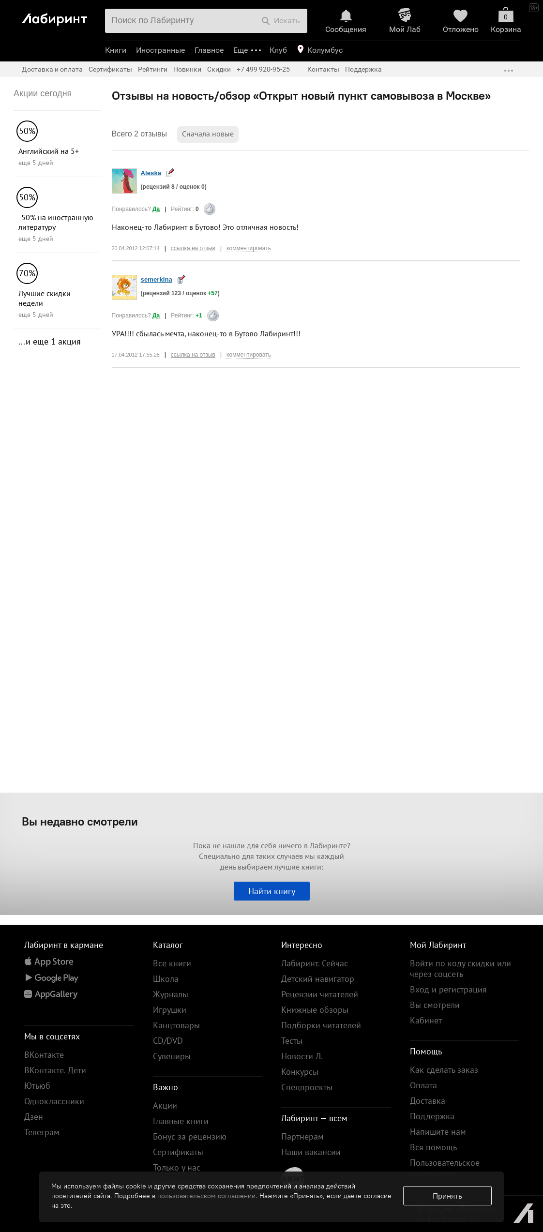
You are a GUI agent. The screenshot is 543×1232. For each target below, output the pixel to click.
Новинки (187, 69)
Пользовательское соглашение (445, 1168)
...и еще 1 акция (49, 341)
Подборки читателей (321, 1025)
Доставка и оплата (52, 69)
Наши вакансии (311, 1151)
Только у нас (176, 1167)
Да (156, 209)
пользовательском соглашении (206, 1195)
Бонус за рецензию (189, 1136)
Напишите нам (438, 1131)
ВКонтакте (44, 1054)
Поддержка (363, 69)
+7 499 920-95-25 (263, 69)
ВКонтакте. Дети (55, 1070)
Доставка (427, 1100)
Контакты (323, 69)
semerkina (156, 279)
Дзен (33, 1116)
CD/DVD (168, 1040)
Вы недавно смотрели (80, 821)
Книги (115, 50)
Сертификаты (110, 69)
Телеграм (42, 1132)
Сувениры (172, 1056)
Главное (209, 50)
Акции (165, 1105)
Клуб (278, 50)
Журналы (170, 994)
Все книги (172, 963)
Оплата (423, 1085)
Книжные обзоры (314, 1009)
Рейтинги (152, 69)
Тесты (291, 1040)
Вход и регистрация (448, 989)
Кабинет (426, 1020)
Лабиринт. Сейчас (314, 963)
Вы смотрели (435, 1004)
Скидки (219, 69)
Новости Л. (302, 1056)
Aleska (151, 173)
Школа (166, 978)
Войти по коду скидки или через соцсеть (460, 968)
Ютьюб (37, 1085)
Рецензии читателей (319, 994)
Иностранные (160, 50)
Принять (447, 1196)
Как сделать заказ (444, 1069)
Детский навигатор (317, 978)
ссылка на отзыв (193, 248)
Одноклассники (54, 1101)
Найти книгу (271, 891)
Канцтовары (176, 1025)
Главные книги (181, 1121)
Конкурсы (299, 1071)
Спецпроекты (306, 1087)
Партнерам (302, 1136)
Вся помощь (433, 1147)
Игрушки (169, 1009)
